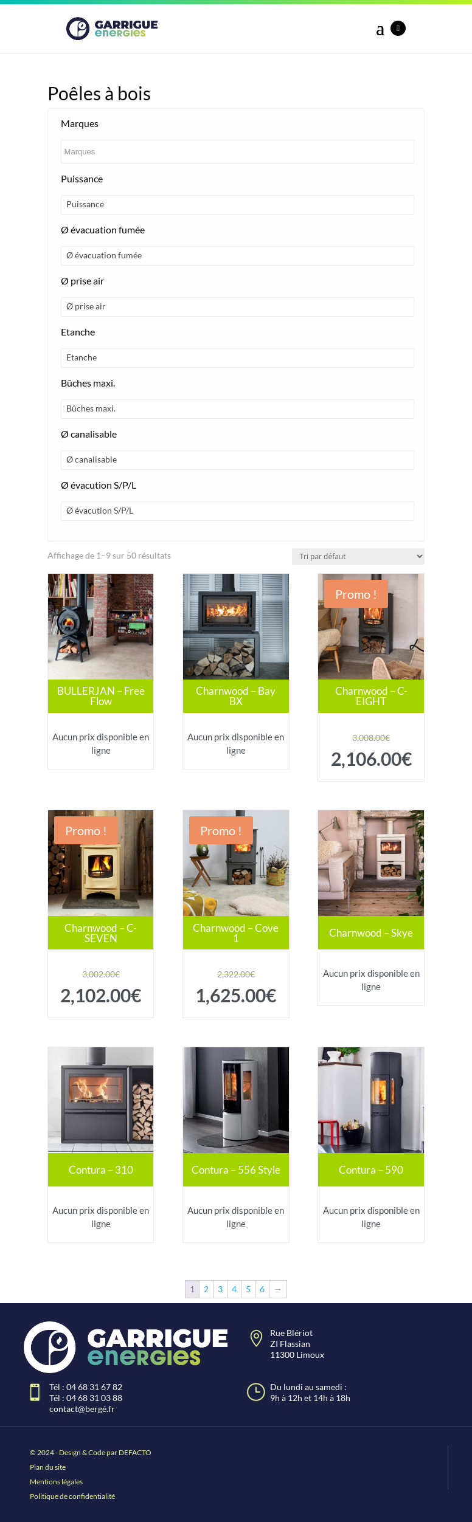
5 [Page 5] (248, 1289)
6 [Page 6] (262, 1289)
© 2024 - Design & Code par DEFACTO (90, 1452)
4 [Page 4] (234, 1289)
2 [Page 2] (206, 1289)
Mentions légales (56, 1481)
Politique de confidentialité (72, 1496)
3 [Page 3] (220, 1289)
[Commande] (358, 556)
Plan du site (48, 1467)
